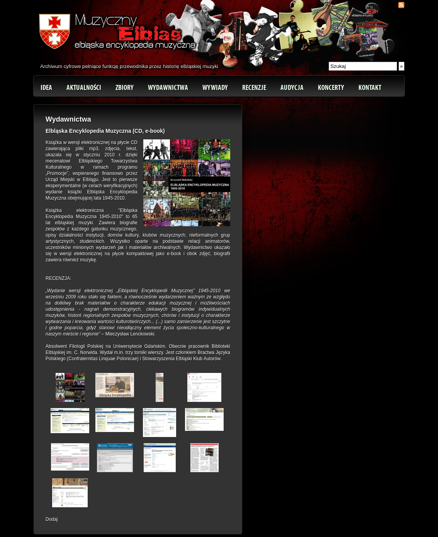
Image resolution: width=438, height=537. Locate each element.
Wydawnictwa (168, 87)
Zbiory (124, 87)
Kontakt (369, 87)
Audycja (292, 87)
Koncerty (331, 87)
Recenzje (254, 87)
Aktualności (83, 87)
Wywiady (215, 87)
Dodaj (52, 519)
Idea (46, 87)
